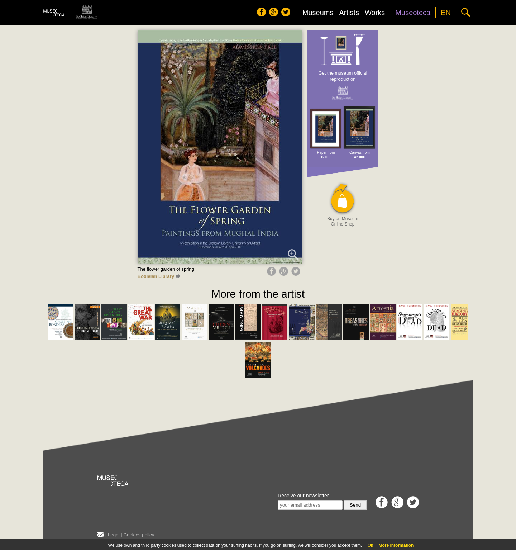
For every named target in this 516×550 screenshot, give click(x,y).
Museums (318, 12)
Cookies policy (138, 534)
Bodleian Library (159, 276)
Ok (370, 545)
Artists (349, 12)
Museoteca (412, 12)
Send (355, 505)
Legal (114, 534)
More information (396, 545)
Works (375, 12)
